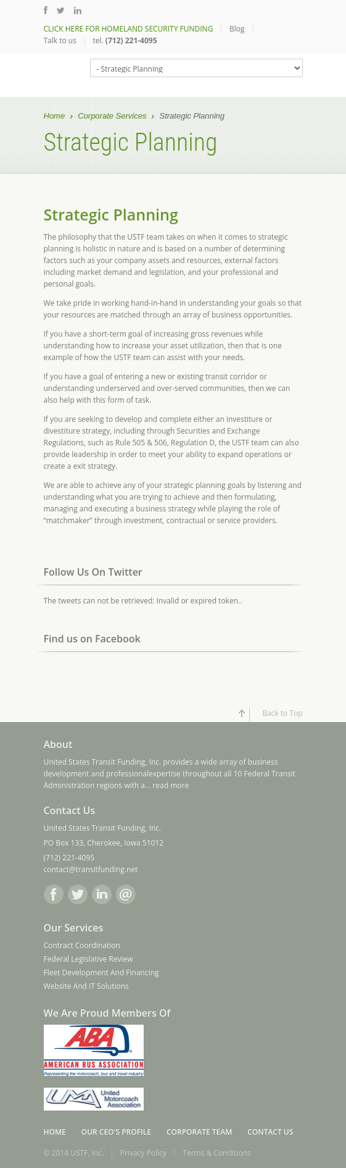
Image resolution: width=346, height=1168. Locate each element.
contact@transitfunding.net (91, 869)
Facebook (54, 894)
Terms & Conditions (216, 1153)
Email (126, 894)
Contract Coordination (82, 945)
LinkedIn (102, 894)
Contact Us (270, 1132)
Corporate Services (112, 116)
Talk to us (60, 40)
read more (170, 785)
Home (54, 116)
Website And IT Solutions (86, 986)
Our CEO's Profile (116, 1132)
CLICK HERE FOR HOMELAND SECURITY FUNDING (128, 28)
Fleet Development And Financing (101, 972)
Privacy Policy (143, 1153)
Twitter (78, 894)
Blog (237, 28)
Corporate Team (199, 1132)
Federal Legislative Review (88, 959)
